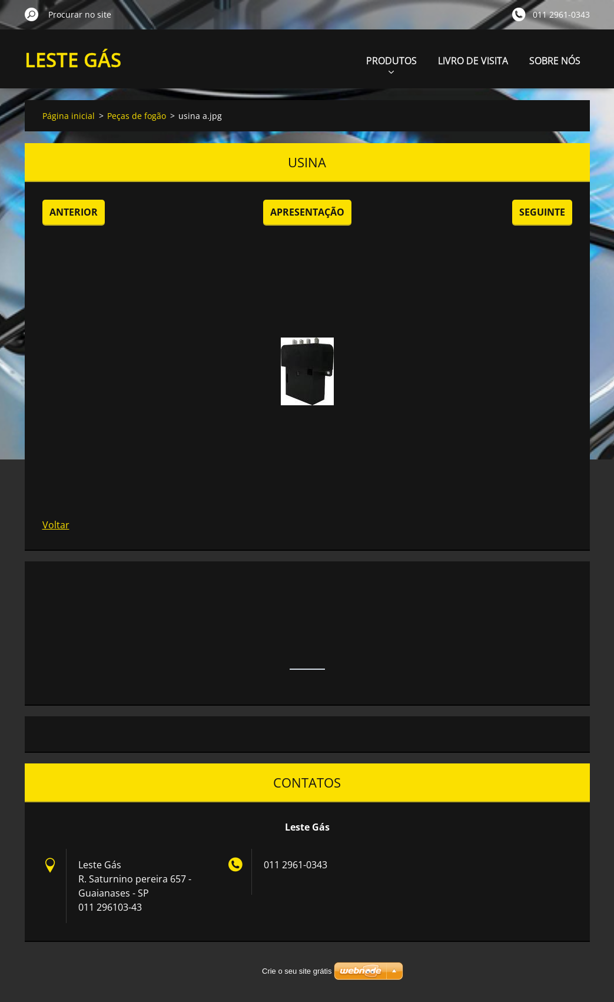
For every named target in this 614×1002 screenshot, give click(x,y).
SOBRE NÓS (554, 60)
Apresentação (307, 212)
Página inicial (68, 115)
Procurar (32, 14)
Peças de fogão (136, 115)
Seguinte (542, 212)
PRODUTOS (391, 64)
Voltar (55, 524)
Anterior (73, 212)
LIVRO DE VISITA (473, 60)
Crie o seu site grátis (297, 971)
